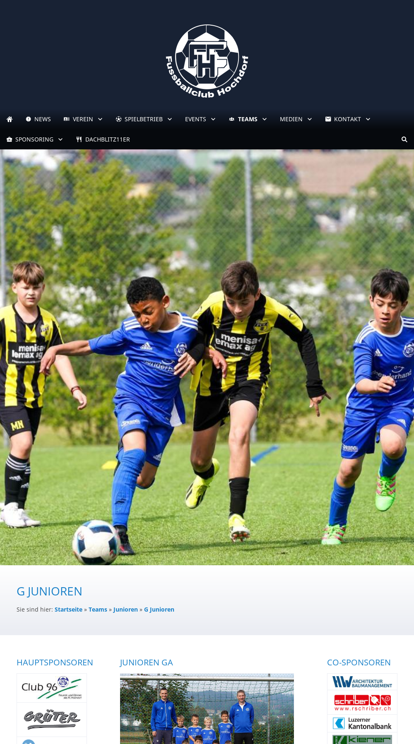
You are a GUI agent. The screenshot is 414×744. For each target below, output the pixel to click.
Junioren (125, 609)
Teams (98, 609)
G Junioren (159, 609)
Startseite (68, 609)
